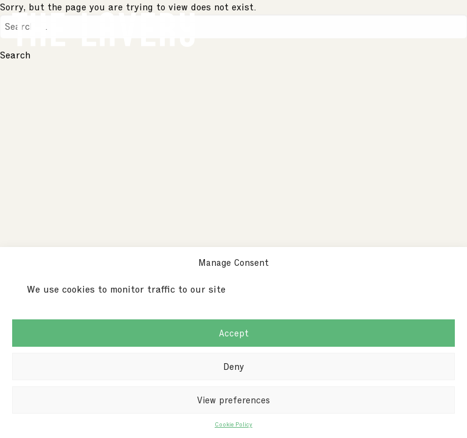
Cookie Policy (233, 424)
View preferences (233, 400)
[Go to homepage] (103, 27)
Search (15, 55)
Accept (234, 333)
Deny (233, 366)
